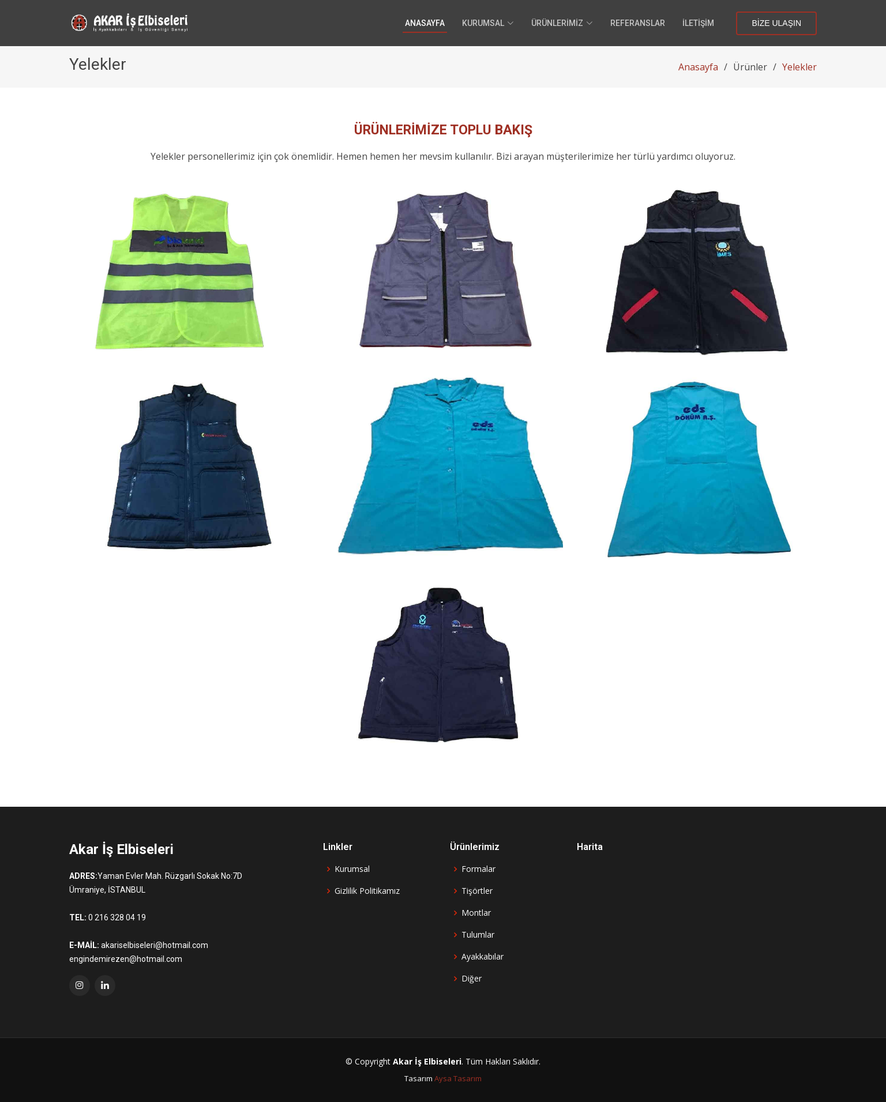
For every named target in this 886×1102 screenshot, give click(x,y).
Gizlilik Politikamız (367, 891)
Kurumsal (352, 869)
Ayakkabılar (482, 957)
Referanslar (637, 23)
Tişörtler (477, 891)
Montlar (476, 913)
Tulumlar (477, 935)
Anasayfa (425, 23)
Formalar (478, 869)
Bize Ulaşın (776, 23)
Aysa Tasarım (458, 1078)
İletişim (698, 23)
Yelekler (799, 67)
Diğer (471, 979)
